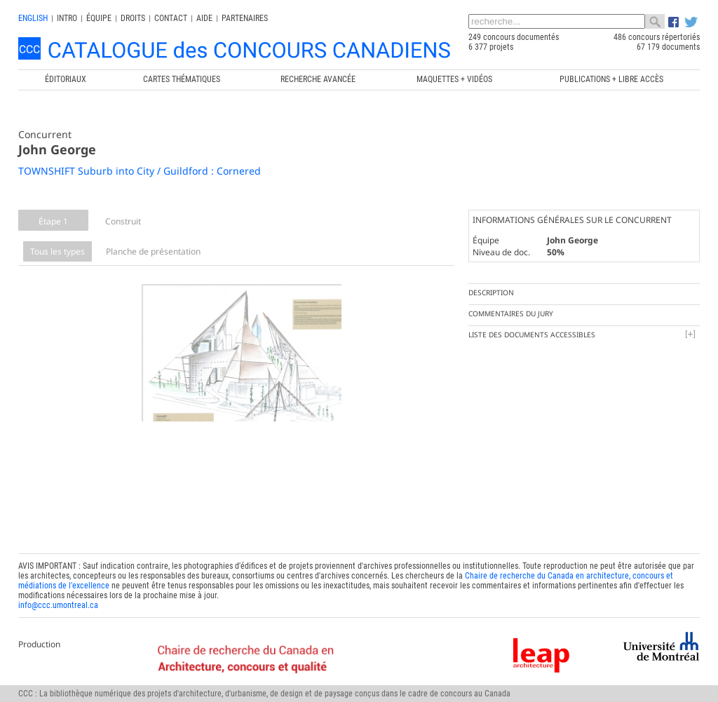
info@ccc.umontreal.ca (58, 596)
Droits (133, 18)
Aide (204, 18)
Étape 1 (53, 221)
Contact (170, 18)
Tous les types (57, 251)
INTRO (67, 18)
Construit (123, 221)
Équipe (98, 18)
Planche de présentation (153, 251)
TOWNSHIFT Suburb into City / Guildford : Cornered (139, 170)
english (33, 18)
